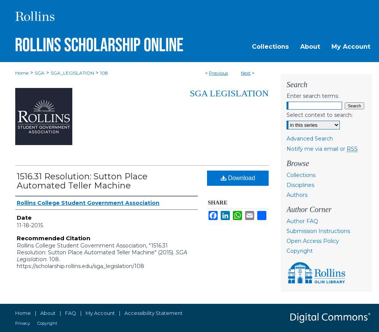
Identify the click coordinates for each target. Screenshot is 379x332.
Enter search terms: (313, 96)
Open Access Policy (313, 241)
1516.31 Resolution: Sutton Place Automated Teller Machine (82, 181)
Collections (301, 175)
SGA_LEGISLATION (72, 73)
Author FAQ (302, 221)
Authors (297, 195)
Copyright (300, 250)
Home (22, 73)
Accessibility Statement (153, 313)
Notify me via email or (322, 148)
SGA (40, 73)
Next (246, 73)
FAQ (70, 313)
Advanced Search (310, 138)
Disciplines (300, 185)
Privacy (22, 323)
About (48, 313)
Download (238, 178)
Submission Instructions (318, 231)
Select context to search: (320, 115)
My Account (100, 313)
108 (104, 73)
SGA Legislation (229, 93)
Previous (218, 73)
